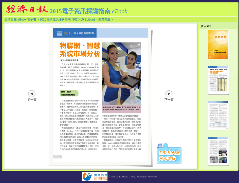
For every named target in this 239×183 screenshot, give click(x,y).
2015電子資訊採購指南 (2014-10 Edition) (67, 19)
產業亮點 (104, 19)
